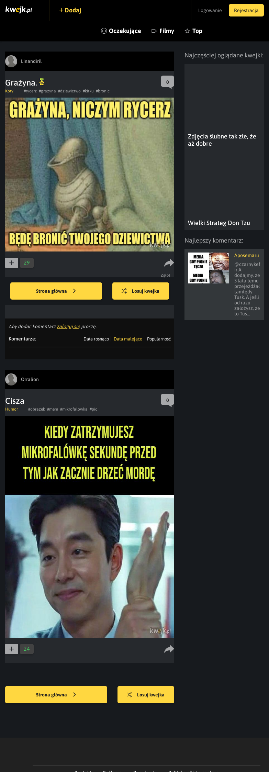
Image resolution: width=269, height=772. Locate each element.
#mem (52, 409)
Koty (9, 91)
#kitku (88, 91)
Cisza (14, 400)
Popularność (159, 339)
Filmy (166, 30)
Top (197, 30)
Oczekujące (125, 30)
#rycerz (30, 91)
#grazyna (47, 91)
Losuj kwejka (140, 291)
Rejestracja (246, 10)
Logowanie (210, 10)
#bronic (103, 91)
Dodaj (73, 10)
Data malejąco (128, 339)
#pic (93, 409)
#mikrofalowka (74, 409)
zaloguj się (68, 326)
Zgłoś (166, 275)
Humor (11, 409)
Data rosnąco (96, 339)
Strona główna (56, 291)
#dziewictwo (69, 91)
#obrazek (36, 409)
